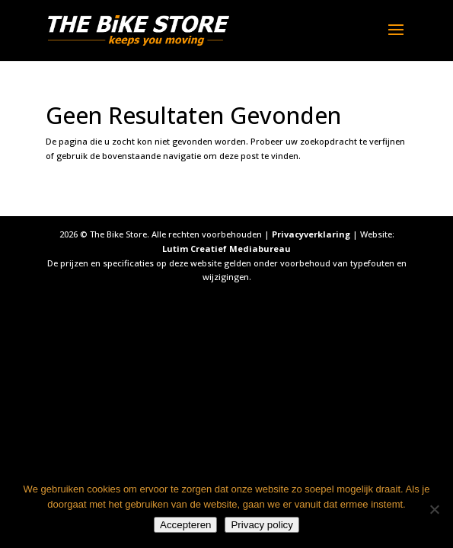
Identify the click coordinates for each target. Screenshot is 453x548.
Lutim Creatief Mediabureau (226, 248)
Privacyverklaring (311, 234)
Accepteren (185, 524)
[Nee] (434, 509)
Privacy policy (261, 524)
